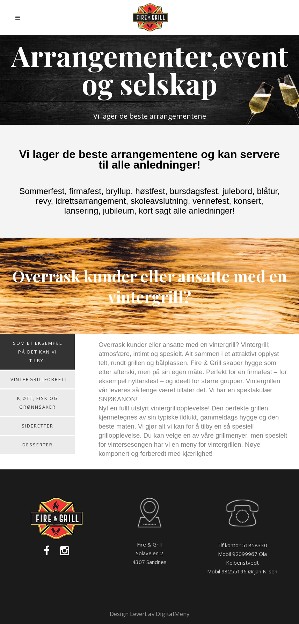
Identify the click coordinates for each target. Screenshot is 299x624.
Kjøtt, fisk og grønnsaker (37, 402)
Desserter (37, 444)
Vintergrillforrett (39, 379)
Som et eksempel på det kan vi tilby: (37, 352)
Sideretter (37, 426)
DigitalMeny (173, 614)
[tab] (37, 352)
